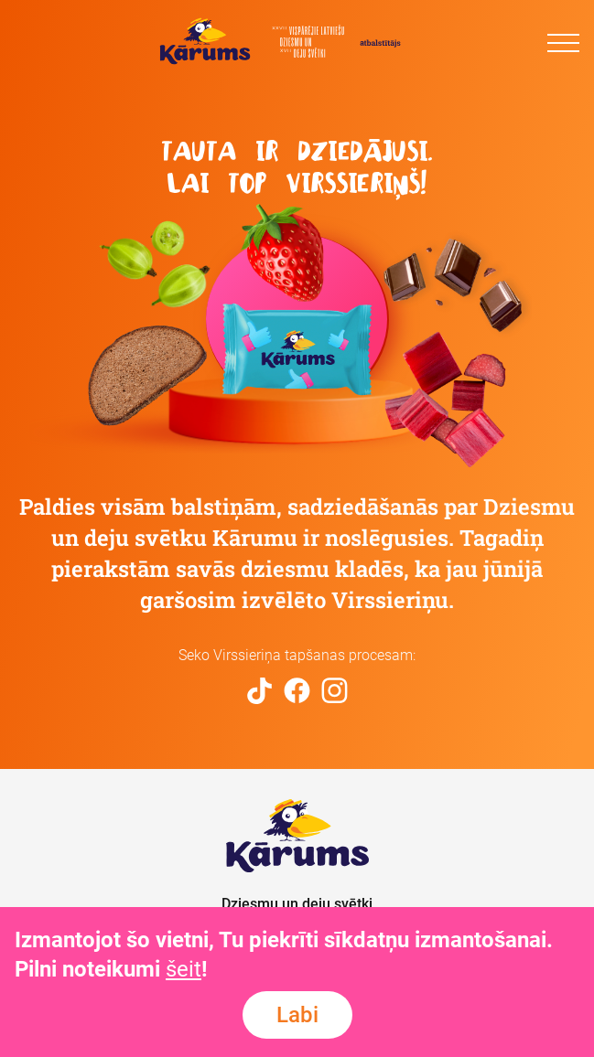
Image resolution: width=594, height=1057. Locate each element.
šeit (183, 969)
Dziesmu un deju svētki (297, 904)
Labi (297, 1015)
